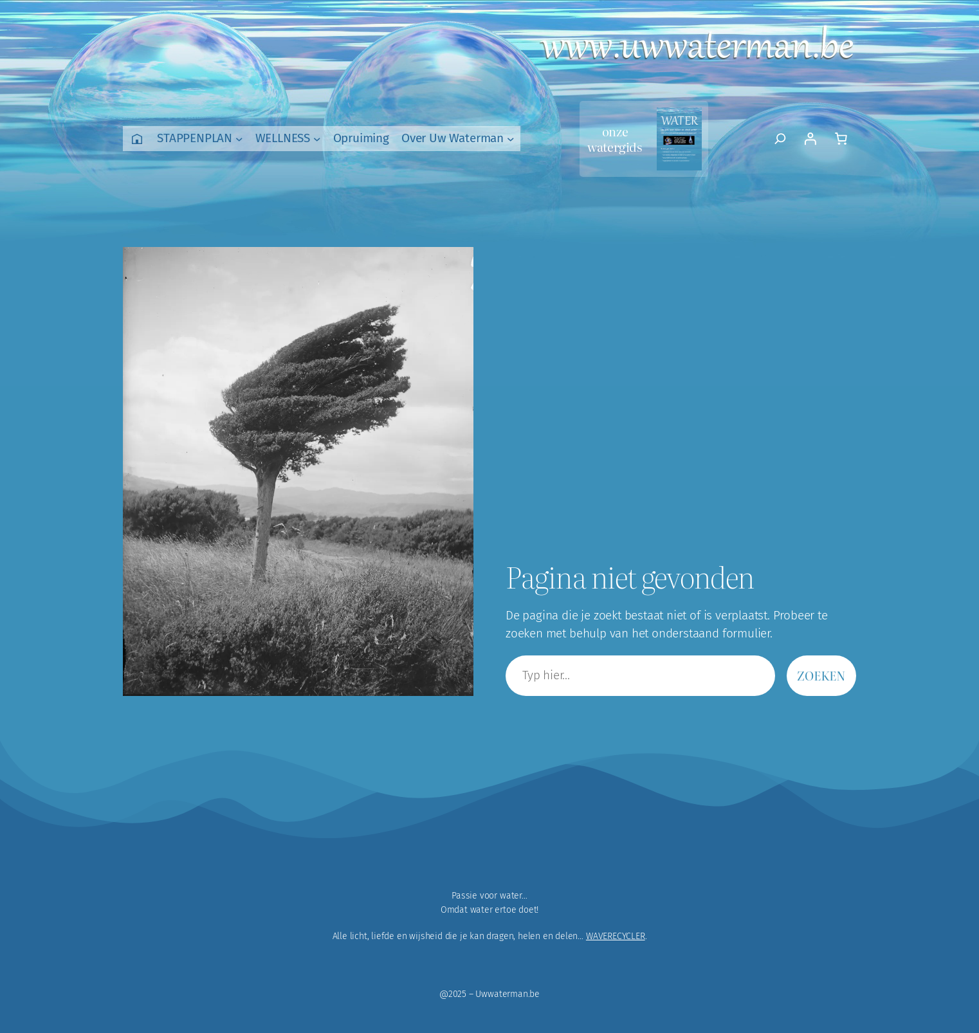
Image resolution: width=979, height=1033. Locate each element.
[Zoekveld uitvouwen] (780, 138)
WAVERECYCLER (615, 936)
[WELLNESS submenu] (317, 139)
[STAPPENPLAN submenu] (239, 139)
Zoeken (821, 675)
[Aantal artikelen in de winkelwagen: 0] (840, 138)
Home (137, 138)
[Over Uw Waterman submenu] (511, 139)
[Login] (809, 138)
